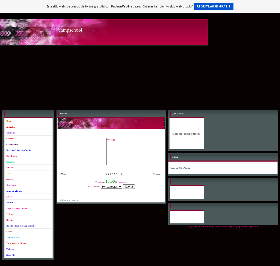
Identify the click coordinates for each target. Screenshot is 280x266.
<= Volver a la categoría (68, 200)
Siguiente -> (158, 174)
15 (121, 174)
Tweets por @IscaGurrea (179, 168)
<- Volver (63, 174)
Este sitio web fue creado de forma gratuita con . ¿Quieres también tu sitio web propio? (140, 6)
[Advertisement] (140, 77)
